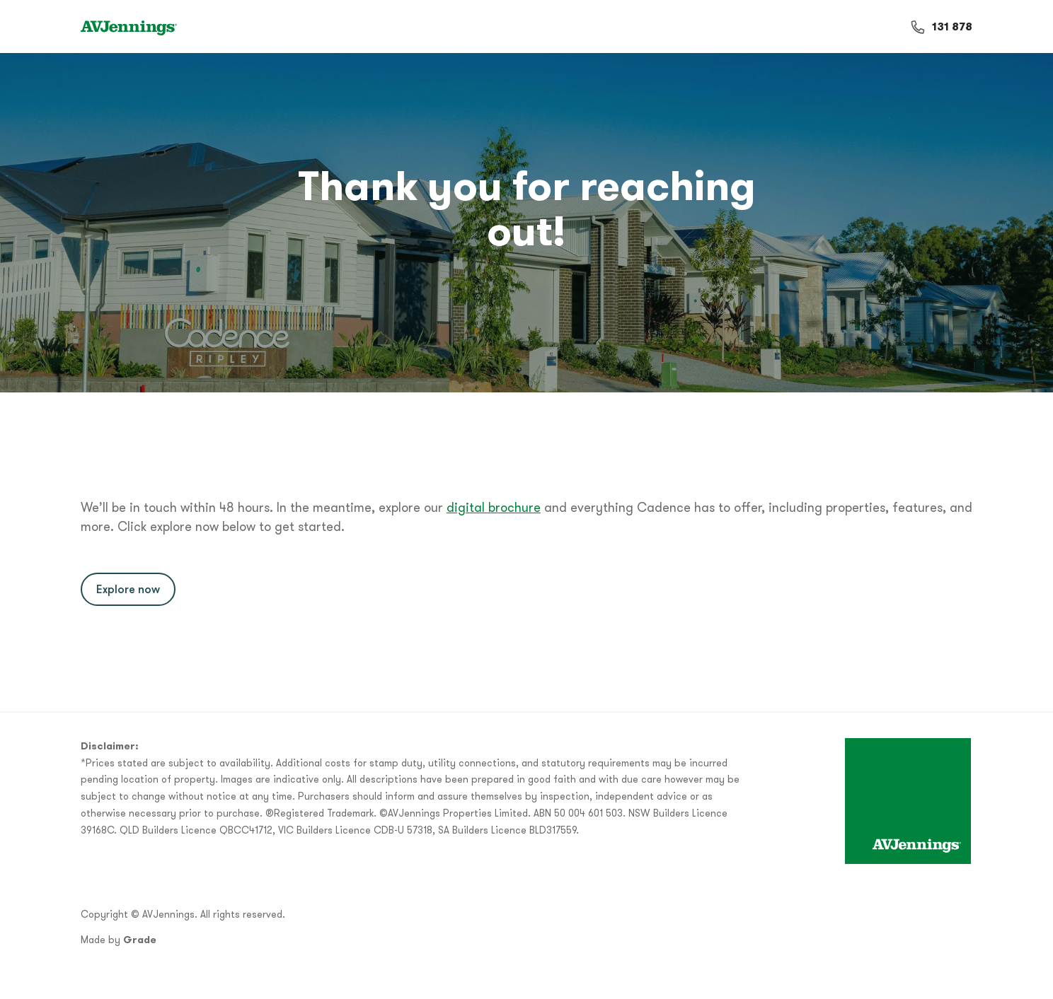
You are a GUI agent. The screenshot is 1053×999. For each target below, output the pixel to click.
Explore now (128, 589)
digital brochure (494, 507)
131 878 (952, 26)
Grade (139, 939)
